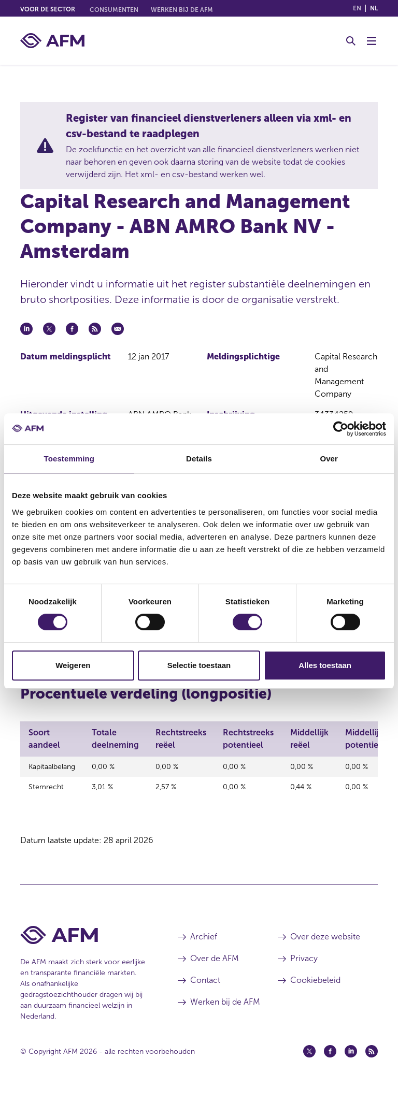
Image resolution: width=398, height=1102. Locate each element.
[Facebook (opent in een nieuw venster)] (330, 1062)
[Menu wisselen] (371, 41)
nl (374, 8)
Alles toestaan (324, 665)
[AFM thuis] (52, 40)
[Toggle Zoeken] (351, 41)
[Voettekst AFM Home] (83, 946)
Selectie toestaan (199, 665)
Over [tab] (329, 458)
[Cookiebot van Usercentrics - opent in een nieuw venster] (340, 429)
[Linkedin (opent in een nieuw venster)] (351, 1062)
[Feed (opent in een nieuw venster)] (371, 1062)
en (357, 8)
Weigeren (72, 665)
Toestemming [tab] (69, 458)
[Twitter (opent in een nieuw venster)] (309, 1062)
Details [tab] (199, 458)
